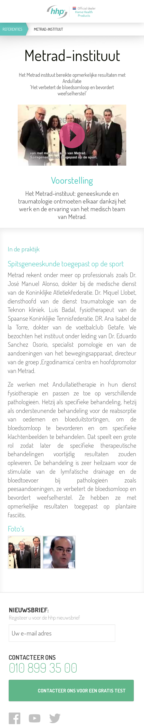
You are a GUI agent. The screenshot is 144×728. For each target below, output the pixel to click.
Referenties (12, 29)
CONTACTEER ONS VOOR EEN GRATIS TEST (82, 690)
